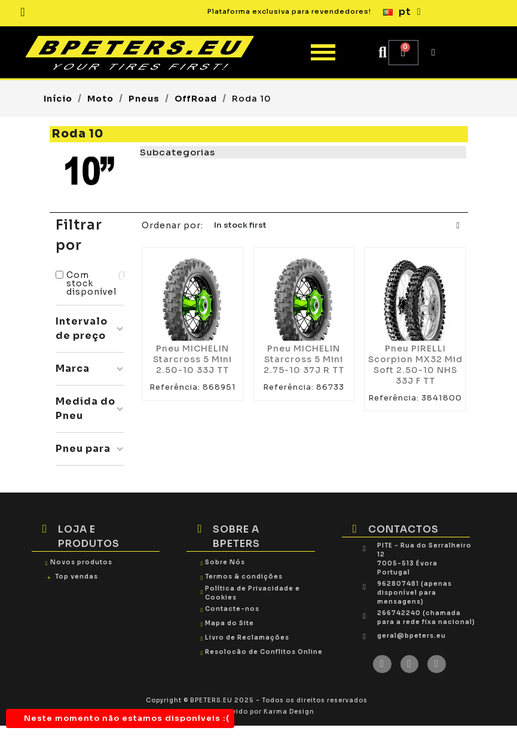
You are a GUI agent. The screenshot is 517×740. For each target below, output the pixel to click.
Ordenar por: (172, 225)
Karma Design (289, 711)
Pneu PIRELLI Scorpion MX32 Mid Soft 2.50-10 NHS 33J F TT (415, 364)
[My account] (434, 52)
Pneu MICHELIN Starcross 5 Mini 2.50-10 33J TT (192, 359)
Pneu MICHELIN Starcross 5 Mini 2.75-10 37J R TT (304, 359)
